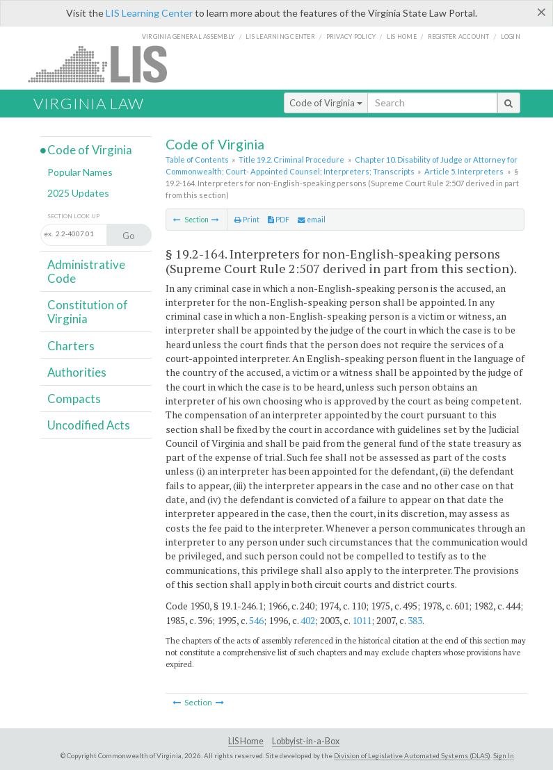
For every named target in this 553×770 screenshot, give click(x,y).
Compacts (74, 398)
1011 (361, 620)
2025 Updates (78, 193)
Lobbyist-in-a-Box (305, 741)
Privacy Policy (351, 36)
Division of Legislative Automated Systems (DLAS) (412, 755)
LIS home (402, 36)
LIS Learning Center (149, 13)
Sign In (503, 755)
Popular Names (80, 172)
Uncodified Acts (88, 425)
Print (246, 219)
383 (415, 620)
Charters (71, 345)
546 (256, 620)
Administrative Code (86, 271)
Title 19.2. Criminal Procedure (291, 159)
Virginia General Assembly (188, 36)
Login (510, 36)
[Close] (541, 12)
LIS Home (246, 741)
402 (307, 620)
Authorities (76, 372)
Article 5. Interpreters (464, 171)
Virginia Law (88, 103)
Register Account (459, 36)
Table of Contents (197, 159)
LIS (105, 63)
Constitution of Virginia (87, 311)
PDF (278, 219)
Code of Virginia (325, 102)
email (312, 219)
